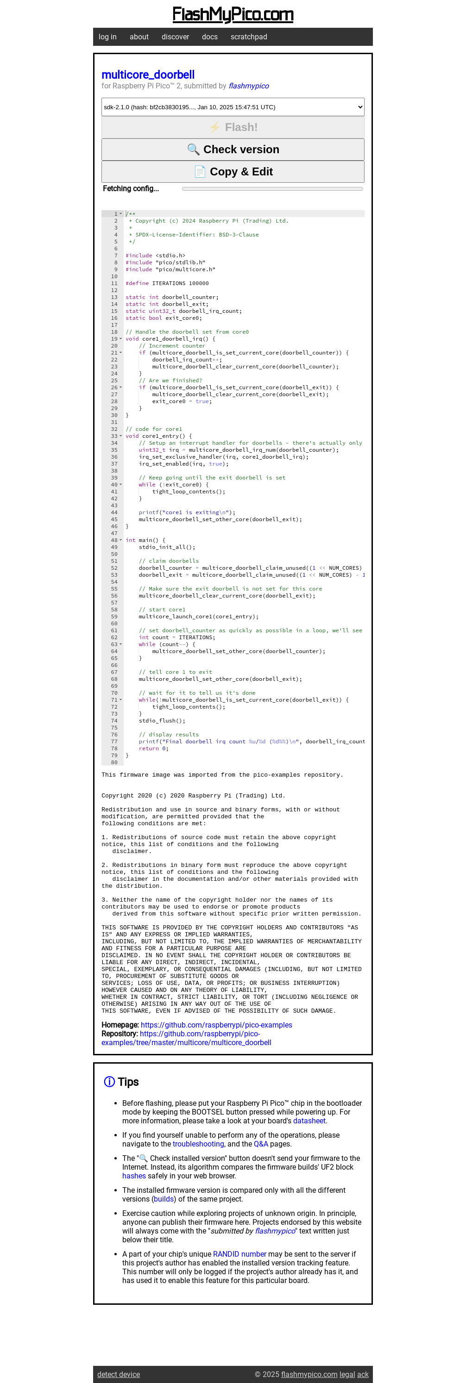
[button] (120, 213)
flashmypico (248, 85)
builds (164, 1247)
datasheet (309, 1169)
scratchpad (249, 36)
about (139, 36)
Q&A (261, 1192)
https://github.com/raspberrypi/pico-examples (216, 1073)
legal (347, 1374)
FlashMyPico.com (233, 15)
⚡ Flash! (233, 127)
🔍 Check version (233, 149)
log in (108, 36)
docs (210, 36)
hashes (134, 1224)
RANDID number (239, 1302)
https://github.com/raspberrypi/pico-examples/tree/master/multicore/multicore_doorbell (186, 1087)
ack (363, 1374)
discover (175, 36)
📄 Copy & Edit (233, 171)
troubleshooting (198, 1192)
